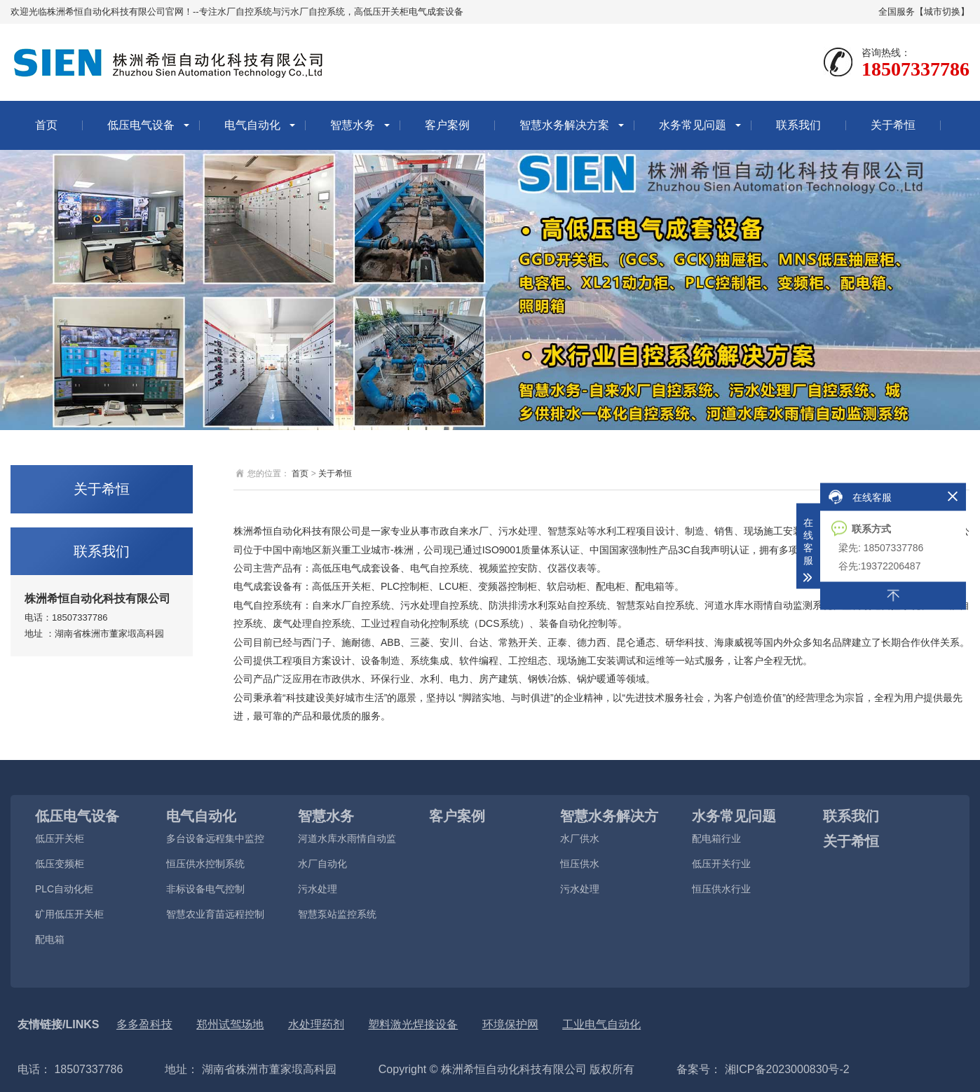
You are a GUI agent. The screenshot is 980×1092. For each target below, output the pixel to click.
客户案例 (447, 125)
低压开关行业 (721, 863)
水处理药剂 (316, 1024)
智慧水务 (352, 125)
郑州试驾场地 (230, 1024)
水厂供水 (579, 838)
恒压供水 (579, 863)
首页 (46, 125)
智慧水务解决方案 (564, 125)
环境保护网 (510, 1024)
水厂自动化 (322, 863)
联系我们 (798, 125)
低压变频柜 (59, 863)
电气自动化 (252, 125)
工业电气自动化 (601, 1024)
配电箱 (49, 939)
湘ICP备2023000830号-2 (785, 1069)
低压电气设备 (141, 125)
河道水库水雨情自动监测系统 (347, 842)
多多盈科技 (144, 1024)
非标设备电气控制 (205, 888)
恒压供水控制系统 (205, 863)
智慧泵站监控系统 (337, 914)
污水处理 (317, 888)
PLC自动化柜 (64, 888)
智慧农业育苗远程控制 (215, 914)
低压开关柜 (59, 838)
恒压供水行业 (721, 888)
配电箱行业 (716, 838)
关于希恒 (893, 125)
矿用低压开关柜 (69, 914)
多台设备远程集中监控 (215, 838)
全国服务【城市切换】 (923, 11)
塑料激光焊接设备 (413, 1024)
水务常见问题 (692, 125)
